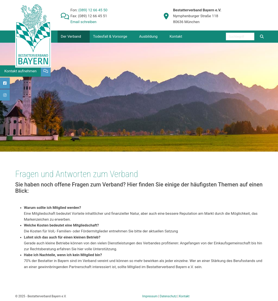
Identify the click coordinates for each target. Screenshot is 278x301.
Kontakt (175, 36)
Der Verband (71, 36)
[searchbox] (240, 36)
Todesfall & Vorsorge (110, 36)
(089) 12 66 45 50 (93, 10)
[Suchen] (262, 36)
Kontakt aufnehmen (20, 71)
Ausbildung (148, 36)
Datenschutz (168, 296)
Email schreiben (83, 22)
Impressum (149, 296)
